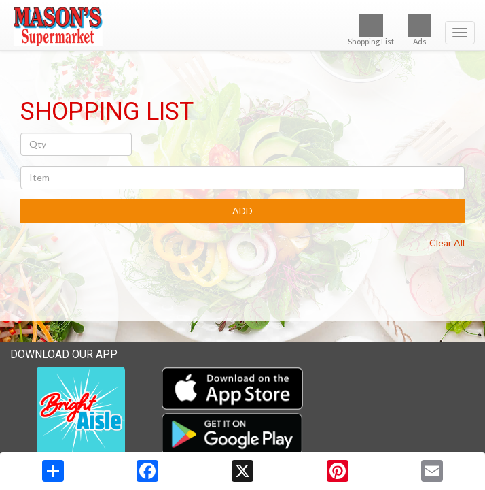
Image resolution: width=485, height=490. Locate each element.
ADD (242, 210)
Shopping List (371, 30)
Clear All (447, 242)
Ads (419, 30)
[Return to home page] (242, 26)
